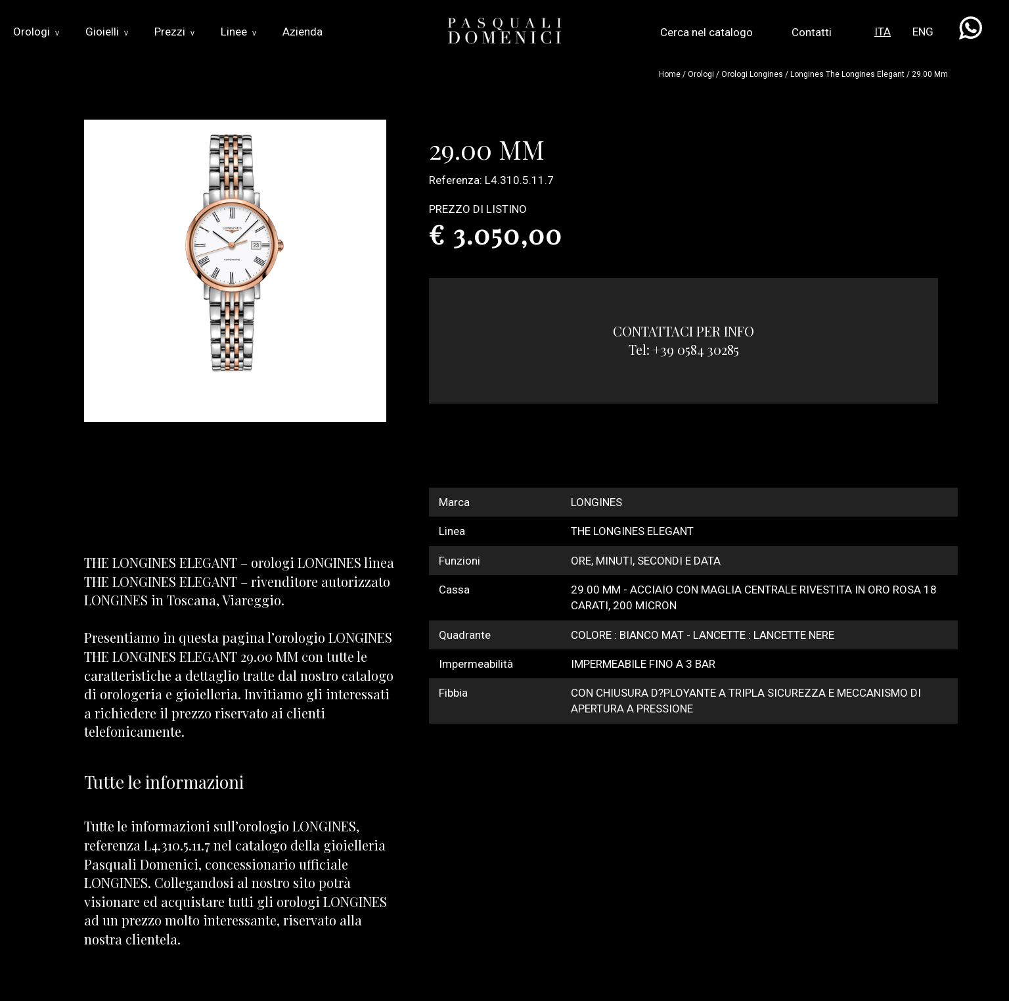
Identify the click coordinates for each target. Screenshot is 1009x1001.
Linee (238, 31)
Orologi (36, 31)
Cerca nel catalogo (706, 32)
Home (670, 74)
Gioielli (106, 31)
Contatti (812, 32)
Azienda (302, 31)
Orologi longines (752, 74)
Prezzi (174, 31)
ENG (922, 31)
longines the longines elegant (847, 74)
